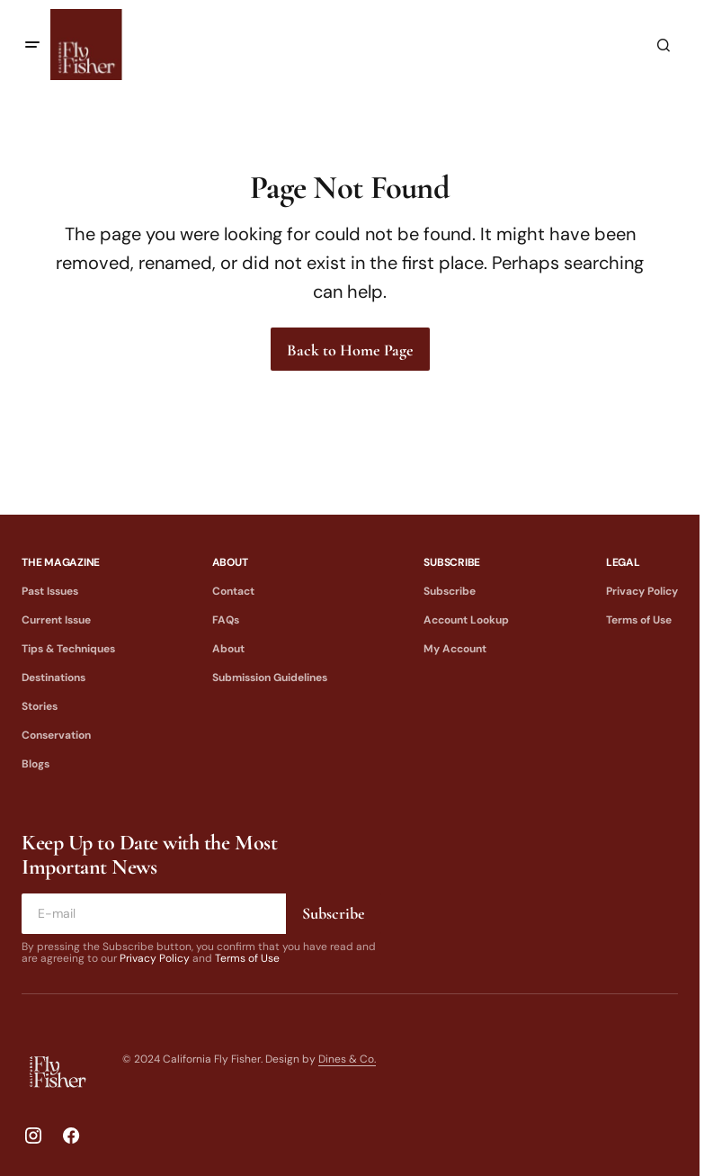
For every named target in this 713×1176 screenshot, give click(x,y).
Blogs (35, 764)
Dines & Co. (347, 1059)
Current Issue (56, 620)
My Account (454, 649)
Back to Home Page (350, 350)
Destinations (53, 677)
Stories (40, 706)
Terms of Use (639, 620)
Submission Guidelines (269, 677)
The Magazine (61, 562)
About (230, 562)
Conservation (56, 735)
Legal (623, 562)
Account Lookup (466, 620)
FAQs (225, 620)
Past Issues (50, 591)
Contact (233, 591)
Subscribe (451, 562)
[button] (32, 45)
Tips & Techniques (68, 649)
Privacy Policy (642, 591)
